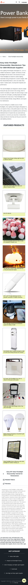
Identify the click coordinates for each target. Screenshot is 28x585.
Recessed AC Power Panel (6, 539)
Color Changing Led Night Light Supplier (15, 564)
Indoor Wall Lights (15, 556)
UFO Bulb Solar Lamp (17, 537)
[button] (16, 2)
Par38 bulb (15, 569)
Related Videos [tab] (9, 480)
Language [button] (24, 2)
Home (4, 56)
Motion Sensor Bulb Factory (14, 540)
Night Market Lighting (19, 539)
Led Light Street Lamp (5, 537)
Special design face (17, 542)
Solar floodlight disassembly (15, 56)
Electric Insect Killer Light (19, 543)
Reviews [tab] (7, 484)
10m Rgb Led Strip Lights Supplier (15, 573)
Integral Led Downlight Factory (15, 560)
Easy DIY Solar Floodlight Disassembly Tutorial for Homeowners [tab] (13, 474)
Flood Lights (3, 540)
